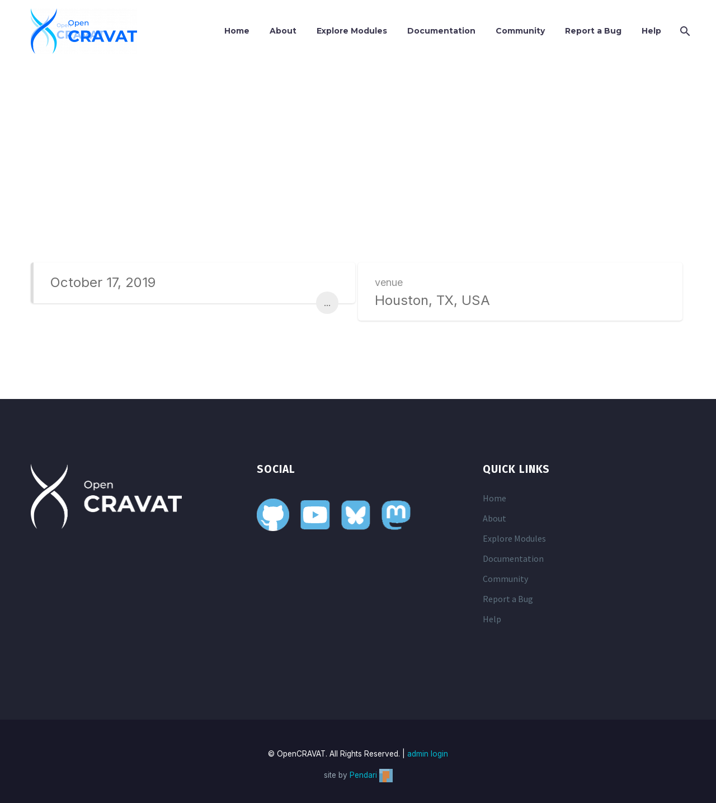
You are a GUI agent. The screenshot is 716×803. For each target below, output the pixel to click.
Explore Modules (352, 31)
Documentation (441, 31)
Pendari (371, 775)
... (327, 302)
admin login (427, 753)
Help (651, 31)
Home (236, 31)
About (283, 31)
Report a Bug (593, 31)
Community (520, 31)
